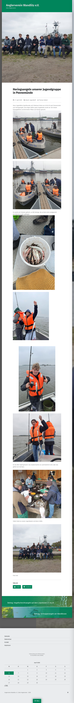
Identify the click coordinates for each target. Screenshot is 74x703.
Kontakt (6, 642)
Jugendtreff (33, 100)
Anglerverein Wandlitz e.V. (22, 5)
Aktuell (27, 100)
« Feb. (6, 685)
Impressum (7, 645)
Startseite (7, 636)
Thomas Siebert (43, 100)
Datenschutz (7, 639)
